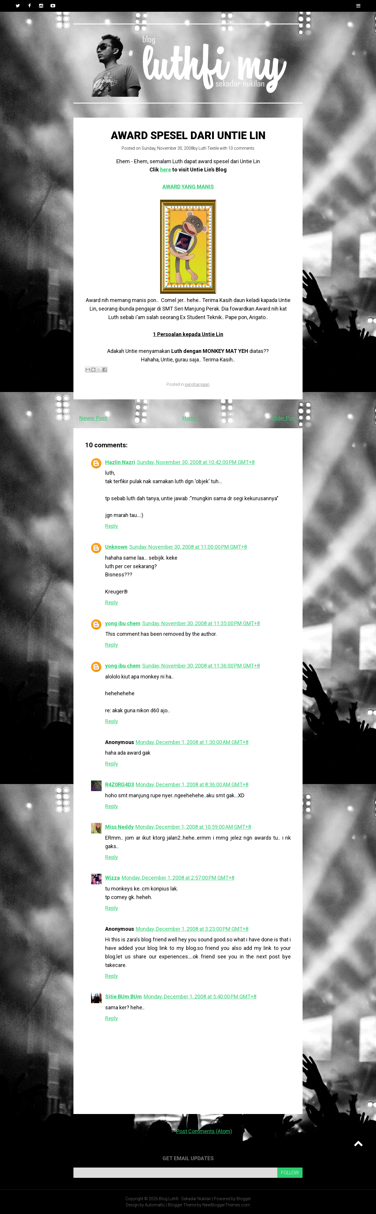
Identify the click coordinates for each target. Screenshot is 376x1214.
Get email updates (188, 1158)
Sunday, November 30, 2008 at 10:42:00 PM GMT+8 (196, 462)
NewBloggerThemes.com (226, 1205)
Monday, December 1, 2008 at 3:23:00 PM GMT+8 (192, 929)
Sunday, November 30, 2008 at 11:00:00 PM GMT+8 (188, 547)
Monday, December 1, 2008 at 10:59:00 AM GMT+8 (193, 827)
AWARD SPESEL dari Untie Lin (188, 135)
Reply (111, 526)
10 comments (241, 148)
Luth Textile (209, 148)
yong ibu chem (122, 623)
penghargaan (197, 384)
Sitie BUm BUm (123, 996)
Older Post (284, 418)
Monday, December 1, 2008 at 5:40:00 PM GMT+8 (200, 996)
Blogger (243, 1198)
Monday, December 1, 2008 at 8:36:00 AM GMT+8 (192, 784)
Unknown (116, 547)
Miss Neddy (119, 827)
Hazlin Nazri (120, 462)
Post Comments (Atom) (204, 1131)
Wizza (112, 878)
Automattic (155, 1205)
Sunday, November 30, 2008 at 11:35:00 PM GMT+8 (201, 623)
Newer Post (93, 418)
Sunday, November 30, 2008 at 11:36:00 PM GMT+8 (201, 666)
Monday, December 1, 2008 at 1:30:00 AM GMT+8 (192, 742)
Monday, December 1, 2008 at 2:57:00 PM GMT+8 (178, 878)
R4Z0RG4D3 (119, 784)
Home (189, 418)
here (165, 169)
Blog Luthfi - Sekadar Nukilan (185, 1198)
